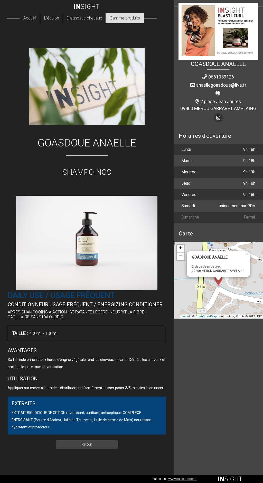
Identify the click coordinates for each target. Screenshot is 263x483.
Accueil (35, 18)
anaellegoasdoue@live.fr (221, 85)
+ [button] (180, 248)
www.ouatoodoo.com (182, 479)
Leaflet (185, 316)
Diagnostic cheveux (89, 18)
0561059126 (221, 77)
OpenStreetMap (206, 316)
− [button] (180, 256)
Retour (86, 444)
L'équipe (56, 18)
